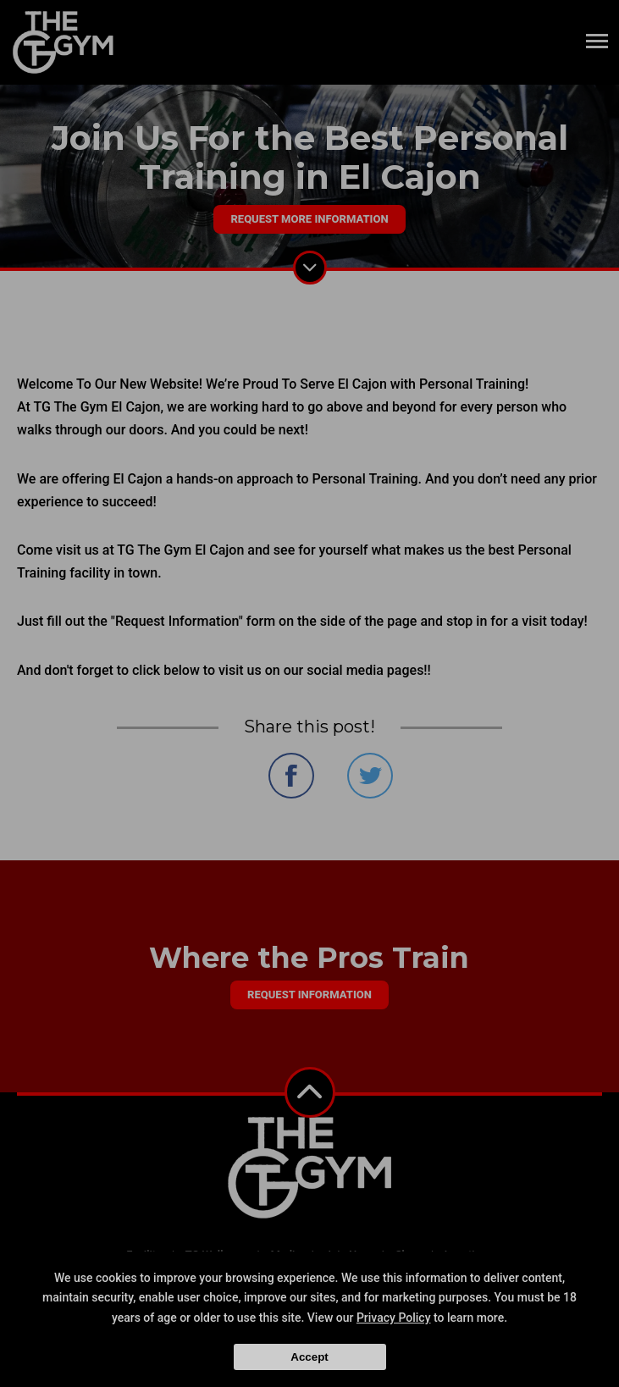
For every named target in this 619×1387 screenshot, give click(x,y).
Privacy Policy (393, 1317)
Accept (309, 1357)
